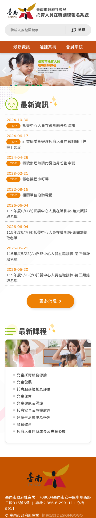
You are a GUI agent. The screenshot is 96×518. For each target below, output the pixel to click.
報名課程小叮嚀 (27, 179)
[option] (48, 69)
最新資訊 (21, 47)
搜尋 (78, 30)
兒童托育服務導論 (32, 375)
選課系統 (48, 47)
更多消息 (50, 301)
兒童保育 (24, 396)
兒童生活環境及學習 (34, 417)
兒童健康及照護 (30, 403)
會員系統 (74, 47)
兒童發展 (24, 382)
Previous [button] (4, 71)
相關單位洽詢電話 (29, 195)
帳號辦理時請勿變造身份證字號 (40, 163)
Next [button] (92, 71)
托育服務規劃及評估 (34, 389)
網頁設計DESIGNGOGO (62, 515)
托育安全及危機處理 (34, 410)
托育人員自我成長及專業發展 (41, 431)
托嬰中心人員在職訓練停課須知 (40, 125)
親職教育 (24, 424)
